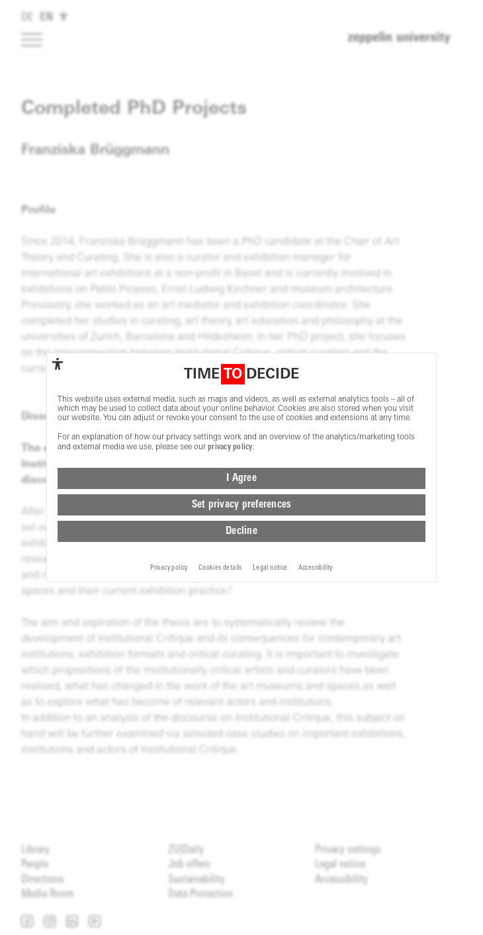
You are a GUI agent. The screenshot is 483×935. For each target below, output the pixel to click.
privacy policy (230, 447)
